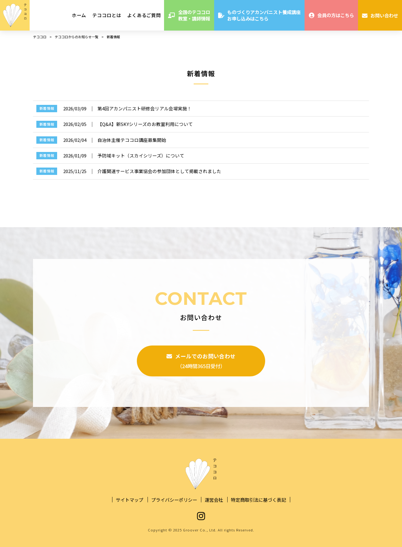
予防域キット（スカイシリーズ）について (140, 155)
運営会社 (214, 499)
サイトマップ (129, 499)
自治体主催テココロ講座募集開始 (131, 140)
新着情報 (46, 108)
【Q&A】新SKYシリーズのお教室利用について (145, 124)
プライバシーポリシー (174, 499)
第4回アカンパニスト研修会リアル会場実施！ (144, 108)
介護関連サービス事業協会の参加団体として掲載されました (159, 171)
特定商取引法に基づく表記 (258, 499)
